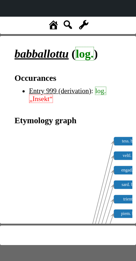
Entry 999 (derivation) (60, 91)
